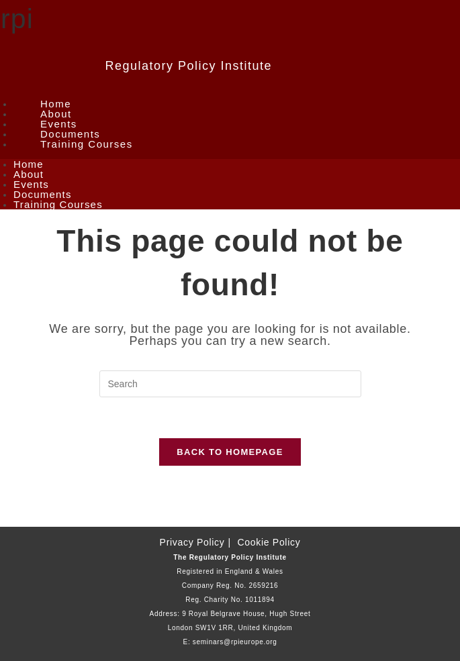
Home (55, 103)
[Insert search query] (230, 383)
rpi (17, 18)
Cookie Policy (268, 542)
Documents (70, 134)
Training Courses (86, 144)
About (56, 113)
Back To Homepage (230, 452)
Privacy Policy (192, 542)
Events (58, 124)
